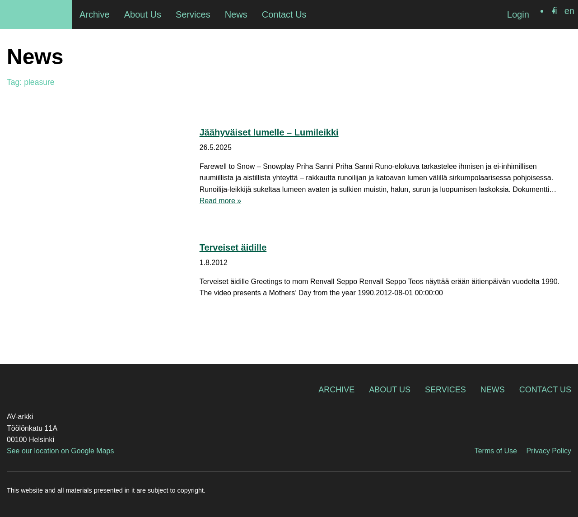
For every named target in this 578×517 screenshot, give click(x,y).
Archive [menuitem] (94, 14)
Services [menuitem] (193, 14)
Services (445, 390)
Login (518, 14)
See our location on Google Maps (60, 451)
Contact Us (545, 390)
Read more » (221, 201)
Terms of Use (496, 451)
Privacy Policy (548, 451)
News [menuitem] (236, 14)
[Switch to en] (569, 11)
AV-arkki (36, 14)
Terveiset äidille (233, 247)
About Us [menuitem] (142, 14)
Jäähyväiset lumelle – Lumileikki (269, 132)
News (492, 390)
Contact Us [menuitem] (284, 14)
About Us (389, 390)
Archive (336, 390)
